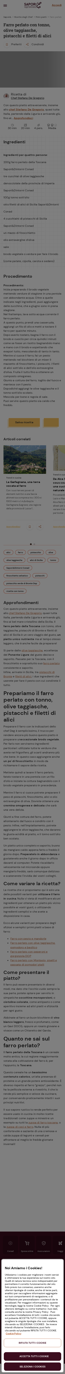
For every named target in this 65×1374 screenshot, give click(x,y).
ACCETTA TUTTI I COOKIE (34, 1356)
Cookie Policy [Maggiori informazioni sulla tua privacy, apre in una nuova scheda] (13, 1333)
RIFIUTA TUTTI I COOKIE (32, 1342)
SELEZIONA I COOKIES (32, 1366)
